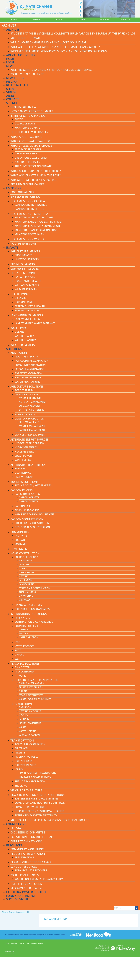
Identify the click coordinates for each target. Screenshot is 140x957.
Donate (40, 944)
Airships (20, 752)
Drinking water (25, 302)
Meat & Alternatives (31, 695)
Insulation (25, 580)
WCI (17, 658)
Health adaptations (28, 377)
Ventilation (26, 596)
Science (14, 19)
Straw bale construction (34, 588)
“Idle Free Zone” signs (26, 884)
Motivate (21, 544)
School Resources (23, 867)
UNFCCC (19, 654)
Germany (24, 629)
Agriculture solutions (26, 386)
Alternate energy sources (29, 439)
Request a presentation (27, 854)
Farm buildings (25, 414)
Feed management (30, 422)
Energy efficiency (26, 557)
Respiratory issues (27, 310)
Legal (10, 62)
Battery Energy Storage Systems (36, 798)
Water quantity (25, 340)
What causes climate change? (32, 146)
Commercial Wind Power (31, 807)
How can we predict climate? (31, 111)
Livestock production (29, 418)
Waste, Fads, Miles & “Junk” (35, 699)
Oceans (19, 331)
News (10, 66)
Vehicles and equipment (31, 434)
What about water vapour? (30, 141)
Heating (23, 576)
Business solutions (24, 482)
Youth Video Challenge (27, 74)
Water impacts (20, 328)
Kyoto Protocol (25, 646)
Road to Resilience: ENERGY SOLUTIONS (37, 795)
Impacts (59, 19)
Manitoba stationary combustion (37, 225)
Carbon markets (29, 497)
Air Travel (21, 748)
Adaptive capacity (26, 356)
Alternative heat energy (28, 465)
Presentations (24, 857)
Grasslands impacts (28, 281)
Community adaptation (30, 365)
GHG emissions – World (27, 239)
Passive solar (24, 477)
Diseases (20, 297)
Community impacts (24, 269)
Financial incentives (28, 605)
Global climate (25, 123)
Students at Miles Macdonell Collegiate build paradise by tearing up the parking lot (72, 33)
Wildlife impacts (26, 289)
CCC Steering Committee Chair (32, 837)
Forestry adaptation (28, 373)
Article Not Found (20, 55)
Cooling (24, 564)
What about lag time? (26, 137)
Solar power (23, 455)
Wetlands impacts (27, 285)
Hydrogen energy (26, 447)
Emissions (36, 19)
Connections (103, 19)
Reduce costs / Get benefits (33, 485)
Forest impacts (25, 276)
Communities (19, 532)
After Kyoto (23, 617)
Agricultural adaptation (31, 360)
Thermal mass (27, 592)
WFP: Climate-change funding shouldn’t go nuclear (48, 42)
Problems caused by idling (35, 776)
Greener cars (23, 761)
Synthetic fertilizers (31, 409)
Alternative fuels (26, 756)
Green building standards (32, 609)
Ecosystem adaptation (30, 369)
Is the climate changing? (28, 116)
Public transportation (30, 781)
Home (10, 59)
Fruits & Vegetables (31, 687)
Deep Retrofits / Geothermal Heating (39, 811)
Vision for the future (26, 790)
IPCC (17, 642)
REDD (18, 650)
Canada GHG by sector (29, 209)
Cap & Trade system (27, 494)
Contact (12, 99)
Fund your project (21, 896)
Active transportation (30, 744)
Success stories (18, 899)
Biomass (20, 468)
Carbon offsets (28, 501)
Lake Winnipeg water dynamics (35, 323)
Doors (23, 568)
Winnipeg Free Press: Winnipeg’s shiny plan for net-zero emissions (58, 51)
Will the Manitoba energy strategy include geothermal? (52, 70)
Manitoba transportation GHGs (36, 230)
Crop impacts (23, 255)
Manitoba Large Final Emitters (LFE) (38, 221)
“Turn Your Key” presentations (37, 772)
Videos (11, 92)
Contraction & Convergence (34, 621)
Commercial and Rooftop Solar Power (40, 802)
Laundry (24, 719)
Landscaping (26, 584)
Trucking (21, 785)
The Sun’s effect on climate (33, 166)
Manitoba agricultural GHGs (34, 217)
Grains (23, 691)
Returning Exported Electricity (36, 815)
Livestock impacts (27, 259)
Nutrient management (32, 401)
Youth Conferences (24, 875)
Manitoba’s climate (27, 127)
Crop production (26, 394)
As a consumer (24, 671)
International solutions (28, 614)
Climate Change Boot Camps (30, 862)
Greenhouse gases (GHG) (31, 157)
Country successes (27, 626)
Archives (13, 30)
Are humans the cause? (27, 184)
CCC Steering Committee (27, 832)
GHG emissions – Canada (27, 201)
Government (19, 549)
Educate (20, 540)
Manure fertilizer (30, 397)
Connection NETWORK (26, 841)
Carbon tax (22, 506)
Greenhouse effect (27, 153)
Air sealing (25, 560)
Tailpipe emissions (23, 243)
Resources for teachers (31, 870)
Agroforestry (24, 390)
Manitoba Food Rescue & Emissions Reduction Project (49, 820)
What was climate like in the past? (35, 175)
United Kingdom (28, 637)
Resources (125, 19)
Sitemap (12, 89)
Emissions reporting (25, 196)
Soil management (29, 405)
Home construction (25, 553)
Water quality (24, 336)
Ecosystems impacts (24, 273)
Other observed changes (31, 132)
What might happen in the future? (35, 171)
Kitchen (23, 715)
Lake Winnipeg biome (28, 319)
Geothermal (23, 472)
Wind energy (23, 460)
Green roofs (26, 572)
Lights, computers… (31, 723)
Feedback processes (28, 149)
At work (20, 675)
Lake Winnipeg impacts (26, 315)
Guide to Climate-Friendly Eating (36, 680)
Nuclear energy (25, 451)
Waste (22, 727)
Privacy (12, 82)
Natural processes (27, 162)
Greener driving (25, 765)
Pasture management (32, 430)
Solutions (81, 19)
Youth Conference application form (39, 879)
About (11, 96)
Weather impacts (22, 345)
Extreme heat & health (30, 306)
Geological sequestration (32, 527)
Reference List (17, 85)
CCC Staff (17, 828)
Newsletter (15, 78)
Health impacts (21, 294)
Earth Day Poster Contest (26, 892)
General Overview (23, 107)
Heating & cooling (30, 711)
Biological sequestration (32, 523)
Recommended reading (26, 888)
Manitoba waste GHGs (29, 234)
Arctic (19, 119)
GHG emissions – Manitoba (29, 214)
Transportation (22, 740)
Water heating (27, 731)
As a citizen (22, 667)
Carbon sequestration (26, 519)
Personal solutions (24, 663)
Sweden (23, 633)
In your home (23, 704)
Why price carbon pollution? (34, 514)
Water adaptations (27, 381)
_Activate (21, 535)
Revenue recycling (27, 510)
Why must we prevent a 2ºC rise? (33, 180)
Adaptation (18, 353)
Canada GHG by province (31, 204)
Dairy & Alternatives (31, 683)
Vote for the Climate (25, 38)
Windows (24, 600)
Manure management (32, 426)
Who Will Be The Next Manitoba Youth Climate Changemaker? (55, 47)
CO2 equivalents (22, 192)
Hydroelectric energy (29, 443)
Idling (19, 769)
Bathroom (25, 707)
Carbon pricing (21, 490)
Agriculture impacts (25, 251)
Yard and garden (29, 735)
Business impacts (22, 264)
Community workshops (27, 849)
